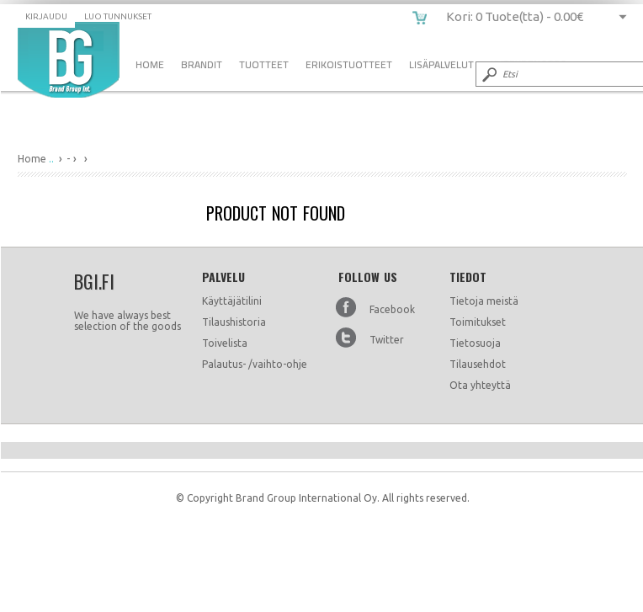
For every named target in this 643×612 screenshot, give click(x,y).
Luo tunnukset (117, 16)
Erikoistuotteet (349, 64)
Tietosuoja (475, 343)
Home (150, 64)
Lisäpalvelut (441, 64)
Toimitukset (477, 322)
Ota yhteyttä (480, 385)
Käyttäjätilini (232, 300)
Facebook (392, 309)
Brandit (201, 64)
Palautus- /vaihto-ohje (254, 364)
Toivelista (224, 343)
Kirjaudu (46, 16)
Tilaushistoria (234, 322)
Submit (488, 74)
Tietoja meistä (483, 300)
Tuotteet (264, 64)
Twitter (386, 339)
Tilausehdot (477, 364)
